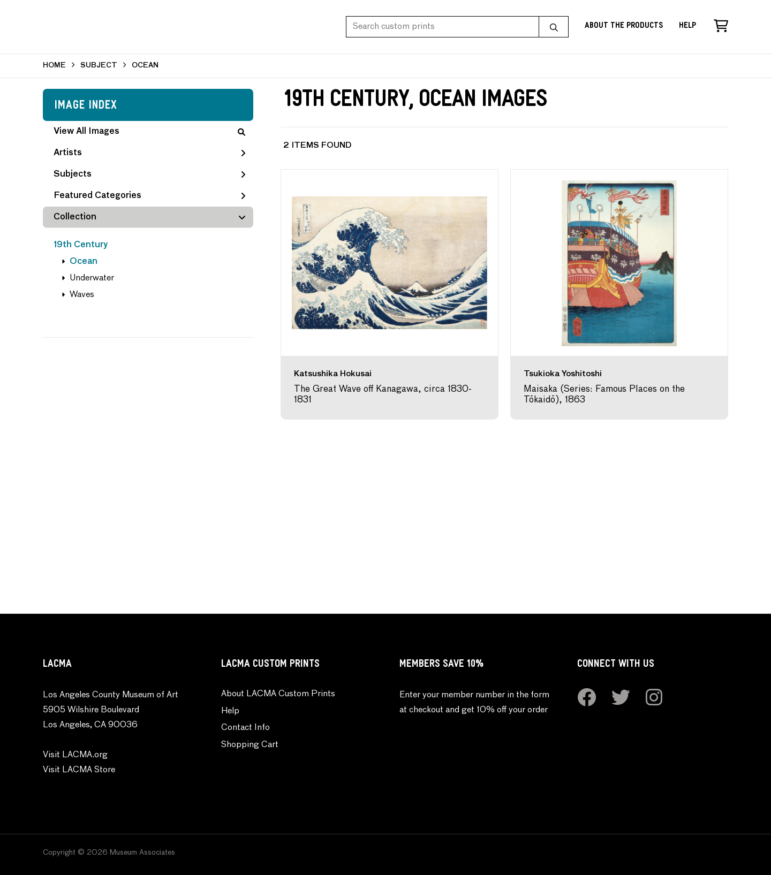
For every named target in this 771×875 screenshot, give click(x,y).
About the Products (624, 26)
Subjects (149, 174)
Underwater (92, 278)
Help (687, 26)
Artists (149, 153)
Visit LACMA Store (79, 770)
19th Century (81, 245)
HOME (54, 65)
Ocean (83, 261)
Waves (82, 295)
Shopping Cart (249, 745)
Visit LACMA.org (75, 755)
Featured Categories (149, 196)
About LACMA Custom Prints (278, 694)
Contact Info (245, 728)
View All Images (149, 131)
